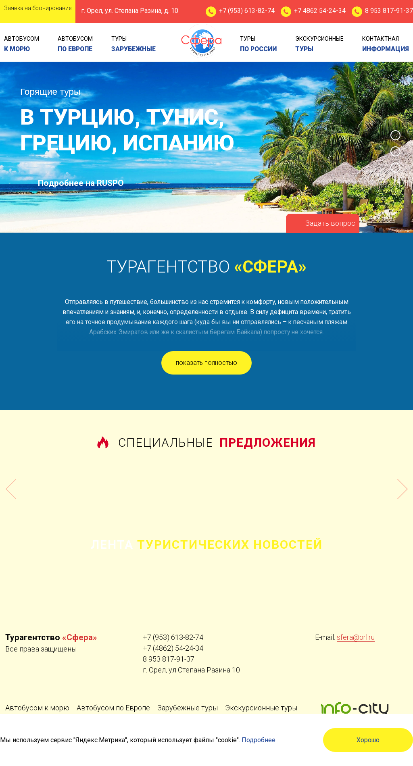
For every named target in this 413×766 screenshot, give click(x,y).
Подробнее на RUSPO (81, 183)
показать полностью (206, 362)
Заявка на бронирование (37, 8)
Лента (207, 544)
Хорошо (368, 740)
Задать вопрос (330, 223)
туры (133, 44)
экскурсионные (319, 44)
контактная (385, 44)
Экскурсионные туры (261, 708)
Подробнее (258, 740)
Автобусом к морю (37, 708)
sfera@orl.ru (356, 637)
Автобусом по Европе (113, 708)
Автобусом (21, 44)
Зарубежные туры (187, 708)
